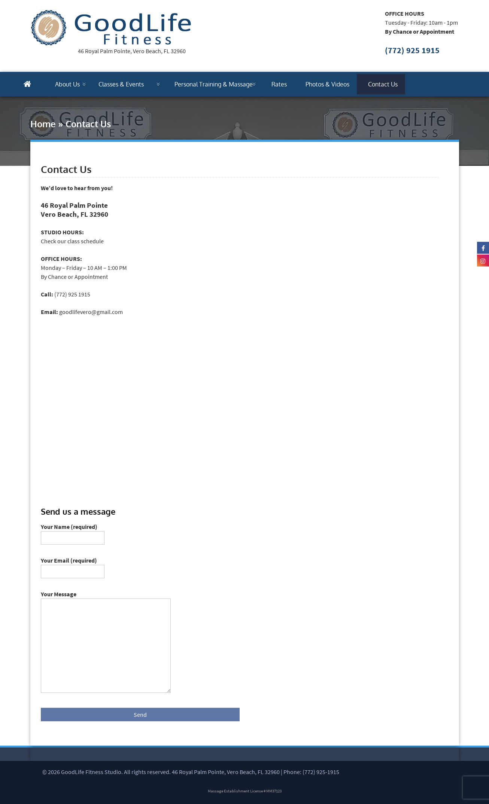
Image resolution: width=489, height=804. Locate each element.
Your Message (106, 598)
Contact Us (383, 84)
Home (43, 124)
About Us (67, 84)
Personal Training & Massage (213, 84)
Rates (279, 84)
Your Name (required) (72, 532)
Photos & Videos (327, 84)
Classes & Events (121, 84)
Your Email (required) (72, 566)
